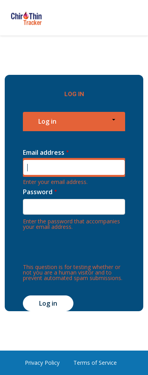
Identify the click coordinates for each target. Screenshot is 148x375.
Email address (43, 152)
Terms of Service (95, 362)
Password (37, 192)
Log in (47, 121)
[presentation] (83, 249)
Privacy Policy (42, 362)
